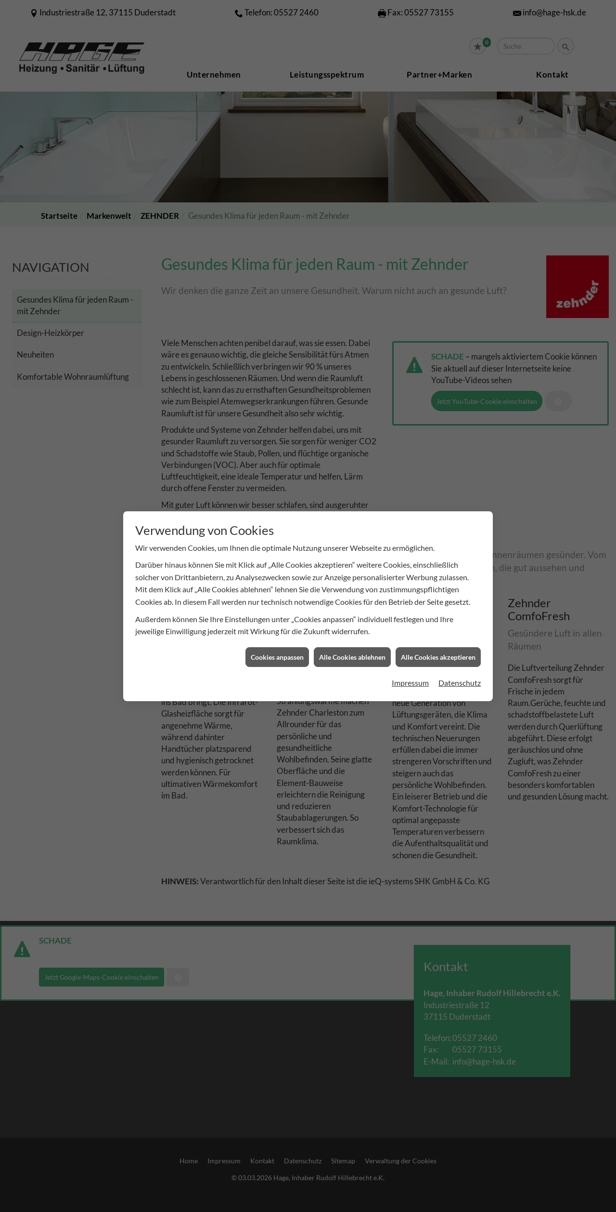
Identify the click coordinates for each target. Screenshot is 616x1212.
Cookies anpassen (277, 552)
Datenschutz (459, 578)
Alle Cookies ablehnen (352, 552)
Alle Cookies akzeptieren (438, 552)
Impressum (410, 578)
